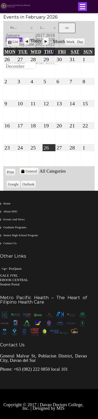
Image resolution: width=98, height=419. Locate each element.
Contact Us (10, 243)
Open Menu (82, 6)
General (29, 171)
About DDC (10, 211)
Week (70, 42)
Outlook (29, 185)
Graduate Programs (14, 227)
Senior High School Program (20, 235)
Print (11, 172)
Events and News (14, 219)
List (16, 42)
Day (80, 42)
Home (7, 203)
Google (14, 185)
